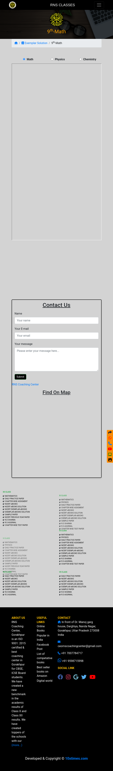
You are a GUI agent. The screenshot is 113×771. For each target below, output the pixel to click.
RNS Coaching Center (25, 384)
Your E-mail (22, 328)
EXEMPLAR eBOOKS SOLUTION (17, 525)
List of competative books (44, 662)
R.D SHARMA (10, 533)
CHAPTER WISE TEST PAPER (16, 538)
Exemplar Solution (34, 43)
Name (18, 313)
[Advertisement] (57, 266)
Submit (20, 376)
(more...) (21, 745)
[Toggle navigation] (99, 4)
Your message (24, 344)
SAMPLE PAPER (11, 528)
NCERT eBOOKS (11, 517)
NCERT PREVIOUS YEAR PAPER (17, 530)
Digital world (44, 685)
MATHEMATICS (11, 509)
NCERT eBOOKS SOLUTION (15, 520)
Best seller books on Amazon (43, 676)
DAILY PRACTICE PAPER (14, 512)
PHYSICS (64, 515)
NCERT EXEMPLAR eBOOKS (16, 522)
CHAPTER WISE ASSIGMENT (16, 515)
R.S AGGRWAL (10, 536)
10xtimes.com (76, 758)
